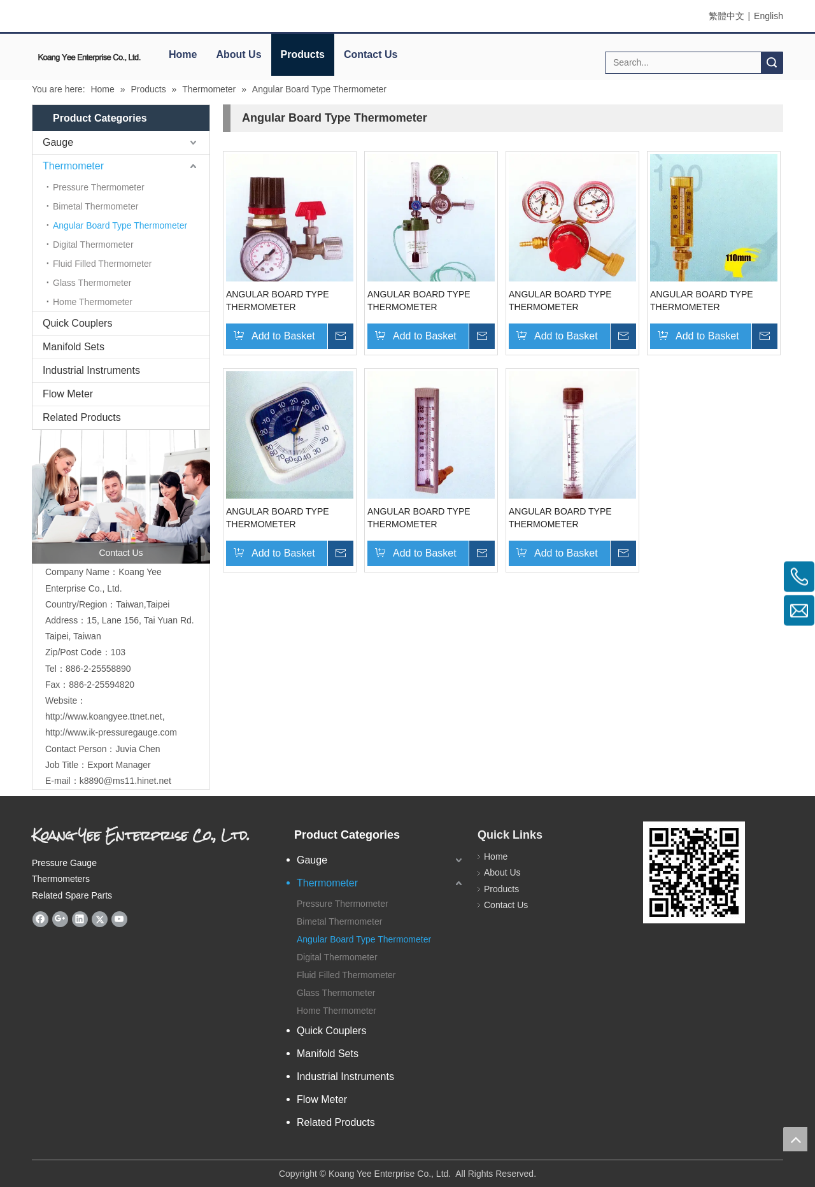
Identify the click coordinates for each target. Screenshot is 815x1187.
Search (772, 62)
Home (183, 54)
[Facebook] (40, 919)
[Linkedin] (80, 919)
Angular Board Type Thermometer (120, 225)
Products (303, 54)
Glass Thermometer (92, 283)
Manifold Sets (73, 346)
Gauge (58, 142)
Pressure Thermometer (99, 187)
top (795, 1139)
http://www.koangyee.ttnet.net (103, 716)
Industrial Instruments (91, 370)
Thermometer (73, 165)
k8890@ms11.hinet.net (125, 781)
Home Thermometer (92, 302)
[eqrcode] (694, 872)
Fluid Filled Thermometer (102, 264)
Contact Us (370, 54)
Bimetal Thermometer (95, 206)
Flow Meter (68, 393)
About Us (238, 54)
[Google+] (60, 919)
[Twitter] (100, 919)
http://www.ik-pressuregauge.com (111, 732)
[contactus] (121, 497)
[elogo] (89, 57)
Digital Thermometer (93, 244)
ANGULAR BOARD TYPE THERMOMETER (277, 300)
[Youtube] (119, 919)
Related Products (82, 417)
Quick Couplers (77, 323)
